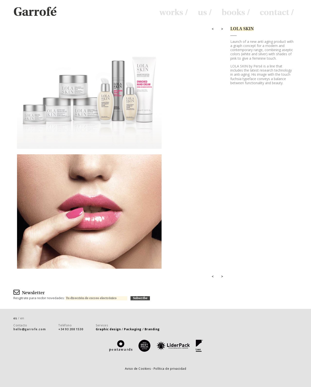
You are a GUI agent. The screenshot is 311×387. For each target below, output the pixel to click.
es (16, 318)
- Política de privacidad (169, 369)
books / (236, 12)
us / (205, 12)
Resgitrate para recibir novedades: (71, 298)
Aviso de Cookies (138, 369)
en (22, 318)
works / (173, 12)
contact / (277, 12)
